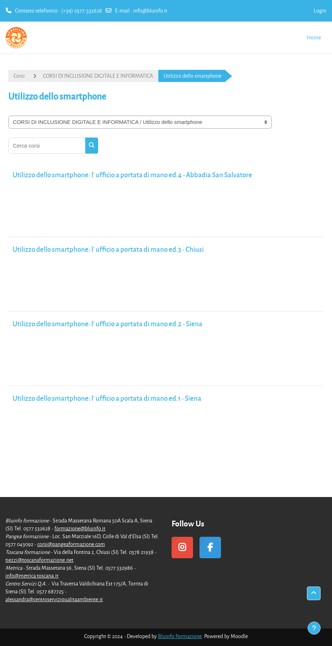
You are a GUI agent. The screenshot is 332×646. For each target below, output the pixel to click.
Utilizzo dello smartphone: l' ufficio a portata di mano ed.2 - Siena (107, 323)
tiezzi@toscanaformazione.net (39, 560)
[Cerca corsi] (47, 146)
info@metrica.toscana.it (31, 575)
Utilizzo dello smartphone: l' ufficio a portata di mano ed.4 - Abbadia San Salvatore (132, 174)
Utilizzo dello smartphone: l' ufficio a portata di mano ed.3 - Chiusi (108, 249)
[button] (314, 593)
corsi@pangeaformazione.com (71, 544)
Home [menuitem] (314, 37)
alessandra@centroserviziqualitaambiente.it (54, 599)
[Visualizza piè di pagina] (314, 628)
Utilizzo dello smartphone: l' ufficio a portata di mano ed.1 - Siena (107, 398)
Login (320, 10)
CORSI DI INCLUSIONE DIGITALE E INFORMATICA (98, 75)
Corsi (19, 75)
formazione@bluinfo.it (79, 528)
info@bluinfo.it (150, 10)
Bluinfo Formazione (180, 636)
